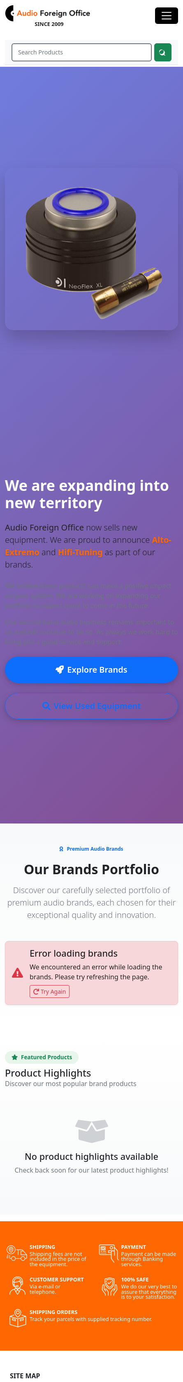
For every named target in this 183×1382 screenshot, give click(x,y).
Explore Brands (91, 669)
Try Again (49, 991)
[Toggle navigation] (166, 15)
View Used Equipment (91, 705)
